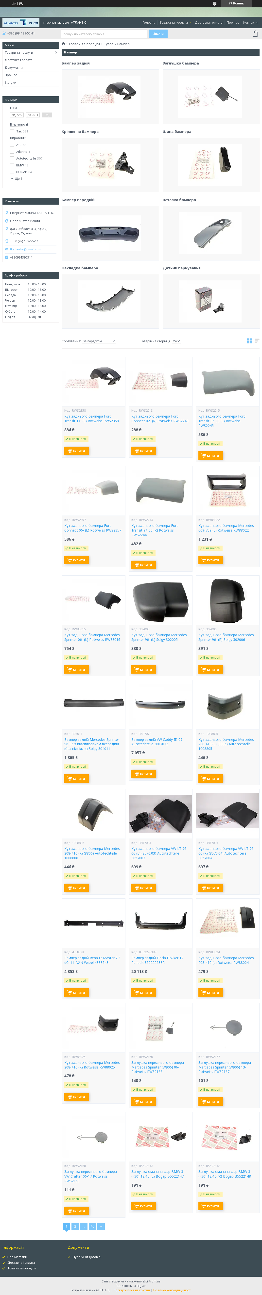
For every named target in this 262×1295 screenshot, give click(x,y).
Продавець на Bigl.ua (131, 1286)
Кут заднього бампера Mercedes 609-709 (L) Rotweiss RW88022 (226, 528)
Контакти (250, 22)
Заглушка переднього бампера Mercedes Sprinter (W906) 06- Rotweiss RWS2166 (157, 1067)
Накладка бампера (80, 314)
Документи (14, 67)
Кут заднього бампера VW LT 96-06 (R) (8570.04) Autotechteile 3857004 (226, 853)
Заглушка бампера (181, 108)
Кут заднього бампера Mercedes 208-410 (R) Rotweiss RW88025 (92, 1064)
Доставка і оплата (209, 22)
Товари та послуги (173, 22)
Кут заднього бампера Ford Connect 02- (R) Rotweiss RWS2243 (160, 418)
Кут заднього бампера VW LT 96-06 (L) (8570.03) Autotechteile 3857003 (159, 853)
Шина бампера (177, 177)
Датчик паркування (182, 313)
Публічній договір (87, 1257)
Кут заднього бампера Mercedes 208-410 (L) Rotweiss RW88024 (226, 960)
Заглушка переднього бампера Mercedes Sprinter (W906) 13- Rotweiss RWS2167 (224, 1067)
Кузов (109, 44)
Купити (79, 451)
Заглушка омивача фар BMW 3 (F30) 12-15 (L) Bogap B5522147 (157, 1174)
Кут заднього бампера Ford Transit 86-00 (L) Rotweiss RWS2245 (221, 421)
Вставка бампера (179, 245)
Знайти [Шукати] (158, 33)
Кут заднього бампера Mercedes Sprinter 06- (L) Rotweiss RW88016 (92, 637)
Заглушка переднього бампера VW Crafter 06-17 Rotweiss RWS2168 (90, 1176)
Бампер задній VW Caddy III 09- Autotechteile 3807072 (157, 741)
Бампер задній (76, 109)
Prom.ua (154, 1281)
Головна (149, 22)
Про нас (233, 22)
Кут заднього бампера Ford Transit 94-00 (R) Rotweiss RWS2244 (154, 530)
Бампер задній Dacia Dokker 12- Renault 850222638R (158, 960)
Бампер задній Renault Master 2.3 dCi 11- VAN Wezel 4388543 (92, 960)
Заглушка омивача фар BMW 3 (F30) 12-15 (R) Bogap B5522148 (224, 1174)
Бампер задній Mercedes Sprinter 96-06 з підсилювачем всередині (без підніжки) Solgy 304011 (91, 744)
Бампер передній (78, 246)
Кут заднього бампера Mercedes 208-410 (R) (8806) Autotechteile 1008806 (92, 853)
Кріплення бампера (80, 178)
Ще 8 (18, 178)
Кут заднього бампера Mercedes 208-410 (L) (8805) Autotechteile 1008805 (226, 744)
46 (92, 1226)
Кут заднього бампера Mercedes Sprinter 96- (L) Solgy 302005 (159, 637)
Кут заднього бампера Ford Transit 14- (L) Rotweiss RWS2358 (91, 418)
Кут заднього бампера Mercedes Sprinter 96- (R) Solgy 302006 (226, 637)
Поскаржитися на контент (132, 1290)
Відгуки (10, 82)
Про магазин (17, 1257)
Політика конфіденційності (172, 1290)
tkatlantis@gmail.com (25, 249)
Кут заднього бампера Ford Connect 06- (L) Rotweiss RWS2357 (92, 528)
